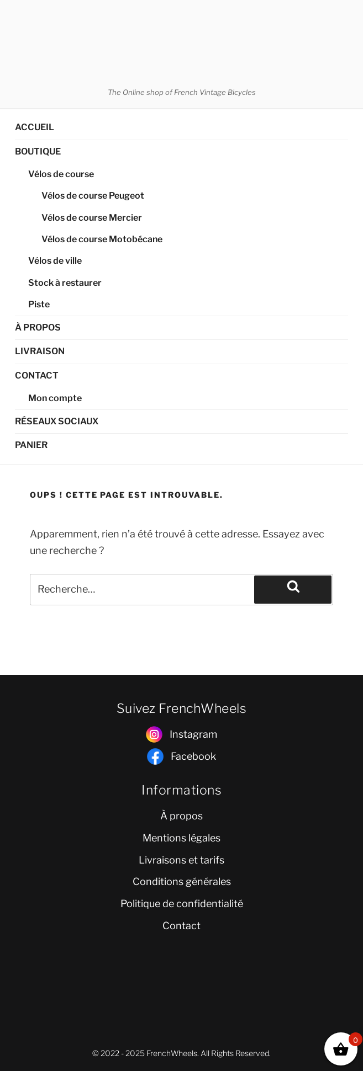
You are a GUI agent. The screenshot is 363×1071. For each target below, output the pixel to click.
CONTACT (37, 375)
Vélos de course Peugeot (92, 195)
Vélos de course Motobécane (101, 239)
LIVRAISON (40, 351)
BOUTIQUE (38, 151)
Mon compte (55, 398)
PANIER (31, 445)
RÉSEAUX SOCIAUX (56, 421)
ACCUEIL (34, 127)
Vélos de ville (55, 260)
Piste (39, 304)
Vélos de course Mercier (91, 217)
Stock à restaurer (65, 283)
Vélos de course (61, 174)
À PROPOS (38, 327)
